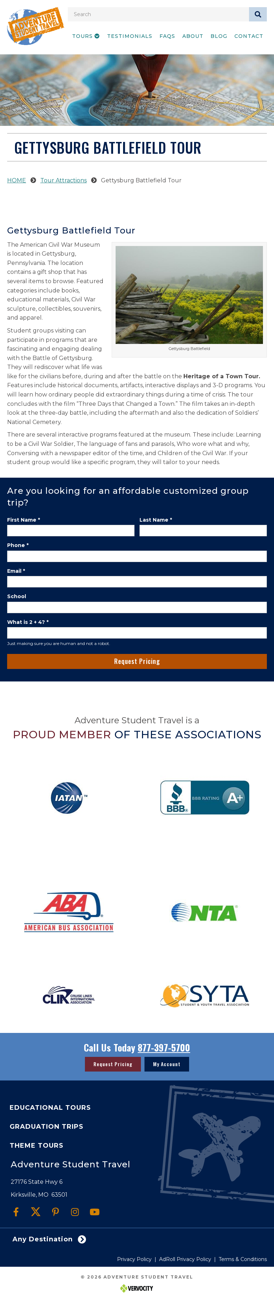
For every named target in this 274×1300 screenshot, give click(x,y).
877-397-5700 (164, 1047)
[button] (16, 1212)
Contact (248, 36)
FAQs (167, 36)
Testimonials (129, 36)
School (16, 596)
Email (16, 571)
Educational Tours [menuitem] (50, 1108)
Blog (218, 36)
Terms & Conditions (243, 1259)
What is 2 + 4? (28, 622)
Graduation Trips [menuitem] (46, 1127)
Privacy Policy (134, 1259)
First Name (23, 520)
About (192, 36)
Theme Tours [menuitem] (37, 1145)
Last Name (155, 520)
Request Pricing (137, 661)
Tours (86, 36)
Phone (18, 545)
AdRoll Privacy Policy (185, 1259)
